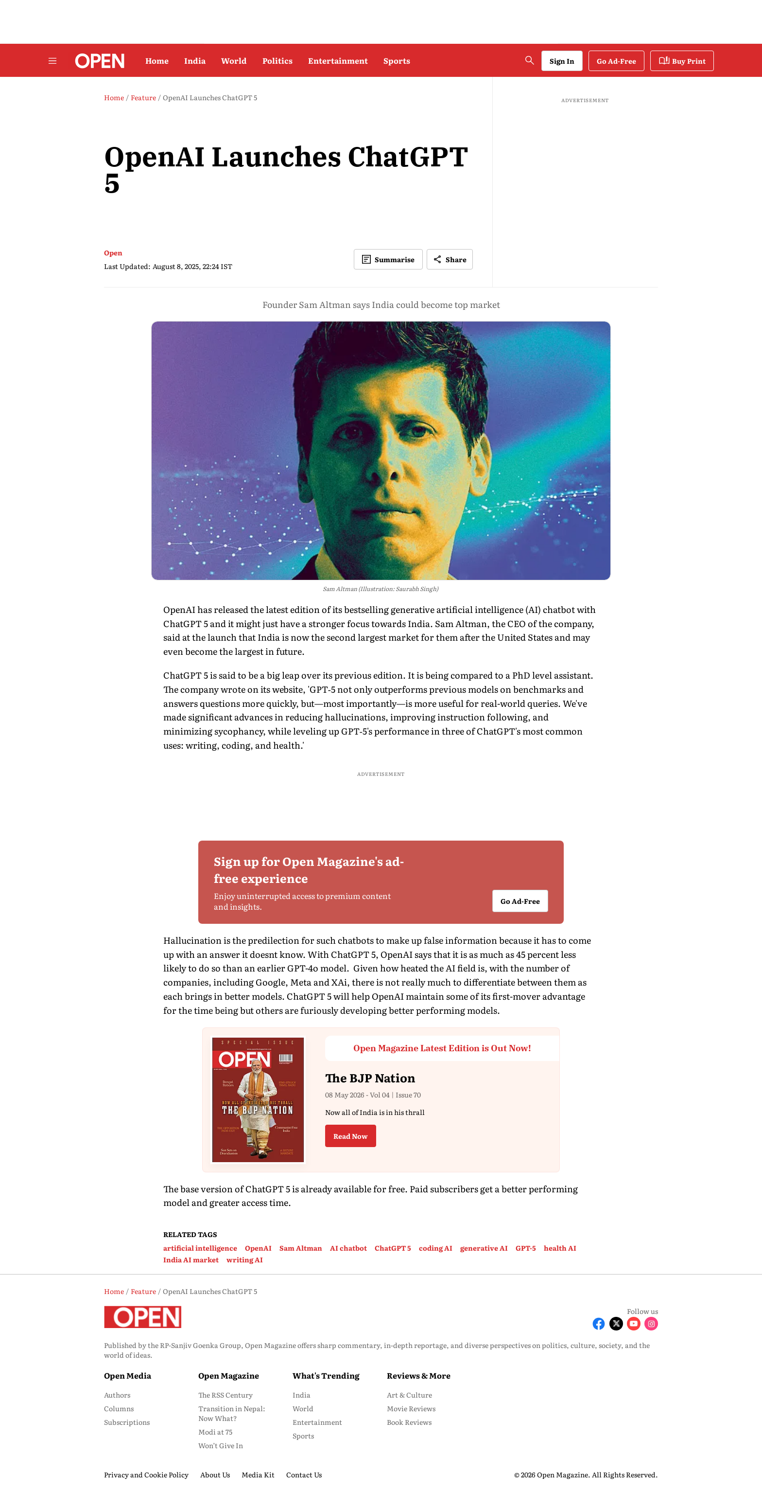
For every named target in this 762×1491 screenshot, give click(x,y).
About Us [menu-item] (215, 1474)
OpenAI (258, 1248)
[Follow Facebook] (599, 1323)
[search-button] (530, 60)
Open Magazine (228, 1375)
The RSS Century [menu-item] (225, 1395)
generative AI (484, 1248)
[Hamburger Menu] (52, 61)
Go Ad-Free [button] (520, 901)
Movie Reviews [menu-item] (411, 1408)
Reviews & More (418, 1375)
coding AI (435, 1248)
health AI (560, 1248)
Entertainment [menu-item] (317, 1422)
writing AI (244, 1259)
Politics (277, 60)
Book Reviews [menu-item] (409, 1422)
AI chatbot (348, 1248)
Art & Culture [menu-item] (409, 1395)
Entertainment (338, 60)
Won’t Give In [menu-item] (220, 1445)
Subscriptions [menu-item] (127, 1422)
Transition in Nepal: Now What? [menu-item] (231, 1413)
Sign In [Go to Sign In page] (562, 61)
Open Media (127, 1375)
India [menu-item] (302, 1395)
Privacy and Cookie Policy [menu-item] (146, 1474)
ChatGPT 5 (393, 1248)
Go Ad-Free (616, 61)
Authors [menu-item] (117, 1395)
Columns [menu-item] (119, 1408)
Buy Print (682, 61)
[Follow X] (616, 1323)
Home (157, 60)
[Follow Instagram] (651, 1323)
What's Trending (326, 1375)
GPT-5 (526, 1248)
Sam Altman (300, 1248)
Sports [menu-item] (303, 1435)
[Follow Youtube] (634, 1323)
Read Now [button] (350, 1136)
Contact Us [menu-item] (304, 1474)
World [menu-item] (303, 1408)
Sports (396, 60)
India (195, 60)
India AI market (191, 1259)
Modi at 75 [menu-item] (215, 1432)
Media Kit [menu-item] (258, 1474)
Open (113, 252)
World (234, 60)
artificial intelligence (200, 1248)
